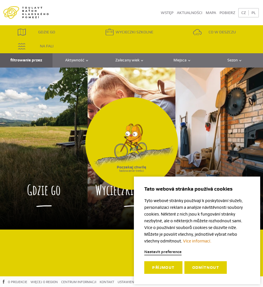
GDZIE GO (36, 32)
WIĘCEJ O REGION (44, 282)
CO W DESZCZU (214, 32)
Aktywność (76, 60)
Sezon (234, 60)
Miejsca (181, 60)
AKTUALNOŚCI (189, 12)
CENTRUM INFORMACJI (78, 282)
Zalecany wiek (129, 60)
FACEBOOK (3, 286)
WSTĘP (167, 12)
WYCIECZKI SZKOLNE (129, 32)
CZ (243, 12)
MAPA (211, 12)
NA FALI (35, 46)
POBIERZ (227, 12)
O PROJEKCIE (17, 282)
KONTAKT (107, 282)
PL (253, 12)
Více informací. (197, 241)
